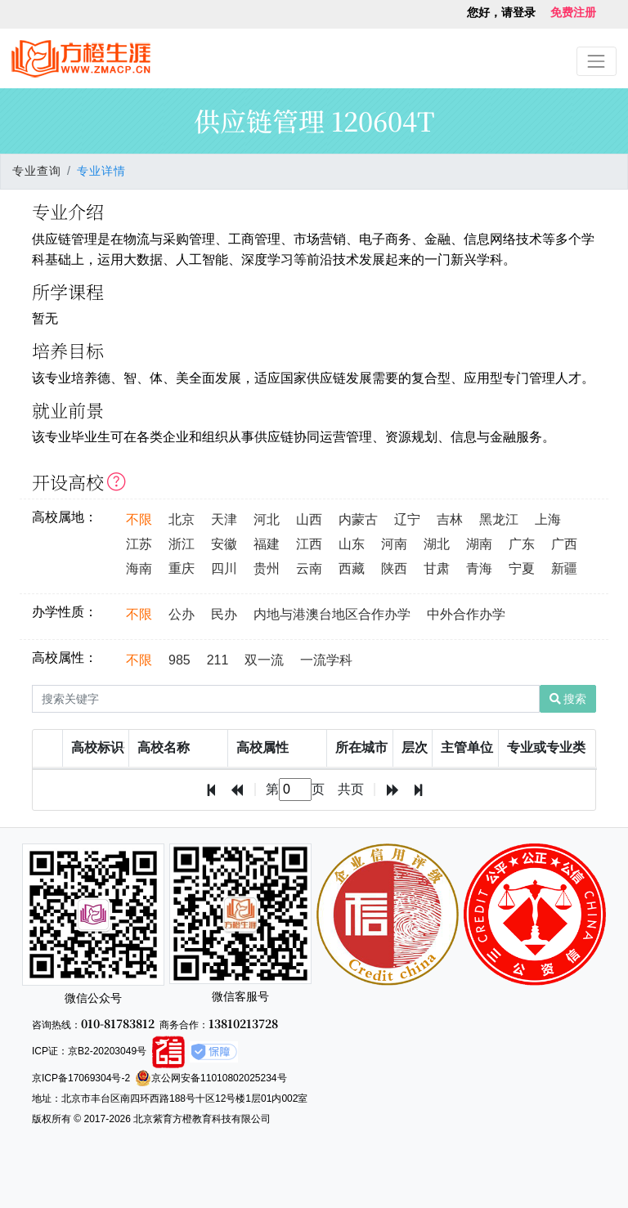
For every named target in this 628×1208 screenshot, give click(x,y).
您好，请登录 (501, 12)
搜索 (568, 698)
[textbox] (295, 789)
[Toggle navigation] (596, 61)
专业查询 (36, 170)
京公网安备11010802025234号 (210, 1078)
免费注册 (573, 12)
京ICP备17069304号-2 (81, 1078)
